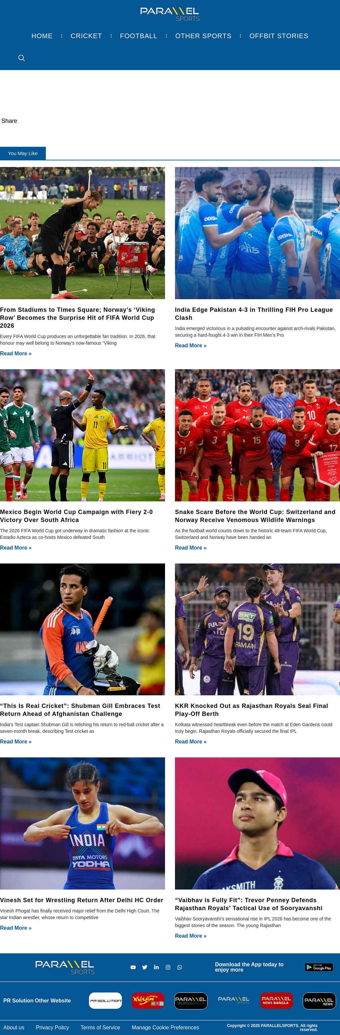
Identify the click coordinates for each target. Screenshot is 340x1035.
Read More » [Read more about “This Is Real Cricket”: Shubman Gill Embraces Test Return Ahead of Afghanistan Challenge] (16, 741)
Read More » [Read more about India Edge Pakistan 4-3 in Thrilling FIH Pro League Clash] (191, 345)
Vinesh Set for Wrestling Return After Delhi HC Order (81, 900)
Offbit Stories (278, 36)
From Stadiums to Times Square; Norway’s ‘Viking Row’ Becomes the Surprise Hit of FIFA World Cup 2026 (77, 317)
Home (42, 36)
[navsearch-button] (18, 58)
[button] (23, 153)
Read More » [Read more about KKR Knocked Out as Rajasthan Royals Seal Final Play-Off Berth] (191, 741)
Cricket (86, 36)
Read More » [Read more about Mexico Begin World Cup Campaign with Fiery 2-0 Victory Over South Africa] (16, 548)
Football (138, 36)
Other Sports (203, 36)
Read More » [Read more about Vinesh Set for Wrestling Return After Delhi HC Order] (16, 928)
